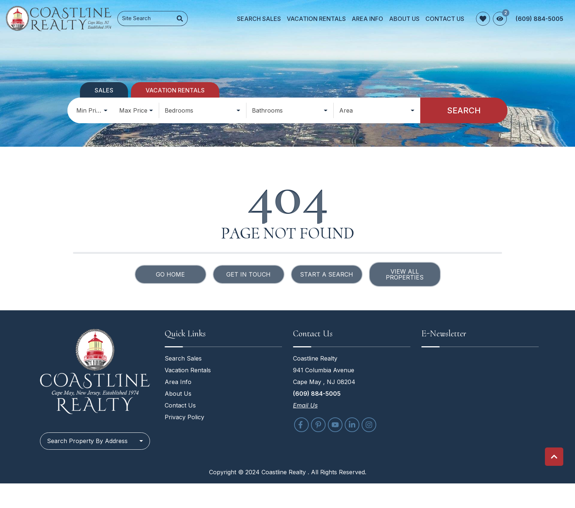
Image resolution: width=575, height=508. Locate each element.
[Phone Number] (539, 18)
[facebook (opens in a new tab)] (301, 424)
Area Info (367, 18)
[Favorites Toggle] (483, 19)
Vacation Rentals (316, 18)
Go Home (170, 274)
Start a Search (326, 274)
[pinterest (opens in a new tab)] (318, 424)
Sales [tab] (104, 90)
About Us (404, 18)
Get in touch (248, 274)
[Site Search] (144, 18)
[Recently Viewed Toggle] (500, 19)
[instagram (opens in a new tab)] (369, 424)
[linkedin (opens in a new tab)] (352, 424)
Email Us (305, 405)
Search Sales (259, 18)
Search (464, 110)
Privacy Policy (184, 417)
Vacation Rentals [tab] (175, 90)
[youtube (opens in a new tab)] (335, 424)
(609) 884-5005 (317, 393)
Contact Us (444, 18)
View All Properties (405, 274)
